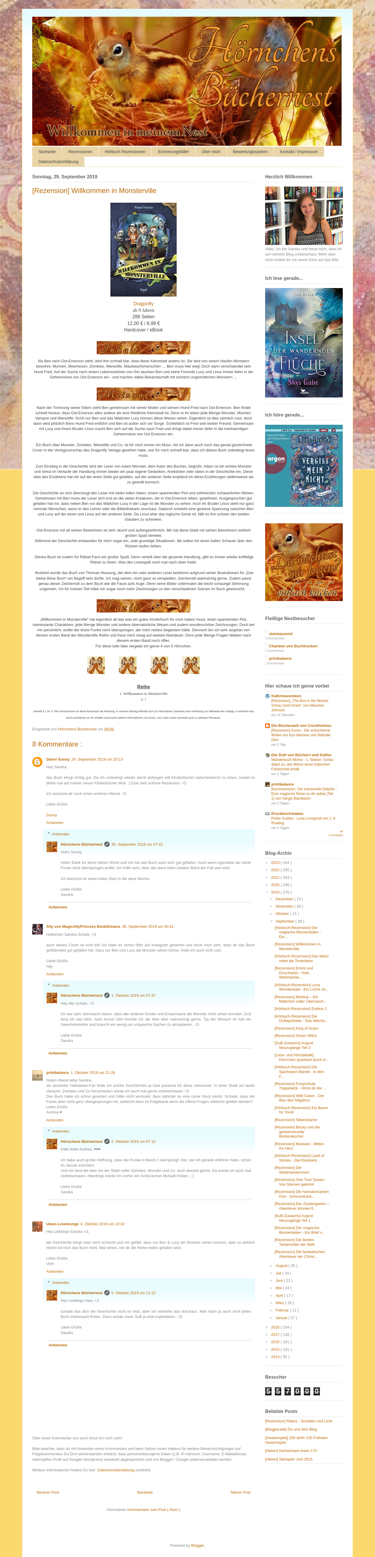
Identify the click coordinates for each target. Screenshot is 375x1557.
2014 (276, 1357)
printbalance (57, 1072)
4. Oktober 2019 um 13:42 (103, 1224)
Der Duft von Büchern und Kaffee (301, 755)
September (285, 921)
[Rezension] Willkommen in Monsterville (298, 946)
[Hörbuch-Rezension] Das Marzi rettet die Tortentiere (301, 958)
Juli (279, 1273)
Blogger (197, 1545)
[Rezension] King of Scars (296, 1028)
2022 (276, 870)
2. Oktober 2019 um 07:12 (133, 1141)
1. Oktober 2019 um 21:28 (93, 1072)
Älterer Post (240, 1492)
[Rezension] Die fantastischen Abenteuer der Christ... (300, 1254)
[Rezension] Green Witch (296, 1035)
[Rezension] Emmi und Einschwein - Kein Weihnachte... (294, 972)
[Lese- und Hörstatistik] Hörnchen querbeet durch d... (301, 1057)
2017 (276, 1334)
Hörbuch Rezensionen (125, 151)
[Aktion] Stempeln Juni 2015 (289, 1459)
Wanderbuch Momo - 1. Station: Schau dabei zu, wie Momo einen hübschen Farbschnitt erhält (302, 764)
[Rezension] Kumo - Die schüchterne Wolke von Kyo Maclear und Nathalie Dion (300, 735)
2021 (276, 877)
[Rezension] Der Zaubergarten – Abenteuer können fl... (302, 1206)
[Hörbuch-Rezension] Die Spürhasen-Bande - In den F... (299, 1071)
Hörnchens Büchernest (82, 844)
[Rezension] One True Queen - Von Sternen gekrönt (300, 1182)
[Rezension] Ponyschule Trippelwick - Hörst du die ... (300, 1086)
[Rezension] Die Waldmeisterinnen (292, 1169)
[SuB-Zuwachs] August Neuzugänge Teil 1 (294, 1218)
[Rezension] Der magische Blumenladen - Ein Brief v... (300, 1230)
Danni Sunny (57, 759)
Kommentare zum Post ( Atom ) (153, 1509)
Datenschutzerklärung (58, 161)
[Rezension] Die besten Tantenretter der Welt (294, 1242)
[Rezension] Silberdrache (296, 1120)
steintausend (280, 634)
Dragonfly (144, 303)
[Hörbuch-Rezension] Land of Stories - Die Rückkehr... (299, 1157)
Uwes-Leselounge (62, 1224)
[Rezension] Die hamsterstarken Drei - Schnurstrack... (302, 1194)
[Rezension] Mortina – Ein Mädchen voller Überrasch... (301, 999)
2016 (276, 1342)
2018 (276, 1327)
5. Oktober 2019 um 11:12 (133, 1293)
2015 (276, 1349)
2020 (276, 885)
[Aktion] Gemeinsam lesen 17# (291, 1450)
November (285, 906)
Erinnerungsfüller (173, 151)
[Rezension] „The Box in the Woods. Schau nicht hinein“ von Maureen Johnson (300, 705)
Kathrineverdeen (286, 696)
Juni (280, 1280)
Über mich (211, 151)
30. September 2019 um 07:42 (137, 844)
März (280, 1303)
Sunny (51, 815)
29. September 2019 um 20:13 (97, 759)
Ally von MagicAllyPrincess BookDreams (83, 926)
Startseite (47, 151)
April (280, 1295)
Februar (283, 1310)
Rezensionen (80, 151)
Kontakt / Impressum (299, 151)
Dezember (285, 899)
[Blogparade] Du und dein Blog (291, 1429)
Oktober (283, 913)
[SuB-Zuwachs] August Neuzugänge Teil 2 (294, 1045)
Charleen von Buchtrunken (293, 646)
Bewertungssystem (250, 151)
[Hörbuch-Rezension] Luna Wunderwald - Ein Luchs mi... (301, 987)
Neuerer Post (48, 1492)
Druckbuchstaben (287, 813)
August (282, 1265)
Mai (279, 1288)
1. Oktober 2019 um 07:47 (133, 995)
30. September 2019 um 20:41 (148, 926)
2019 (276, 892)
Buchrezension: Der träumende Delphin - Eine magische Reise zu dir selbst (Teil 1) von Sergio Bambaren (304, 793)
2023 (276, 862)
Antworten (55, 822)
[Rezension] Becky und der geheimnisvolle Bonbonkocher (297, 1131)
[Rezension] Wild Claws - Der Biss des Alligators (299, 1098)
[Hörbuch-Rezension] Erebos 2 (301, 1008)
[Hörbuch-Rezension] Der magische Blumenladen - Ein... (298, 932)
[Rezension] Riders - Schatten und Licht (298, 1421)
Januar (282, 1318)
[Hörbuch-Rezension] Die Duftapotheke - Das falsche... (301, 1018)
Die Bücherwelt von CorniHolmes (301, 725)
